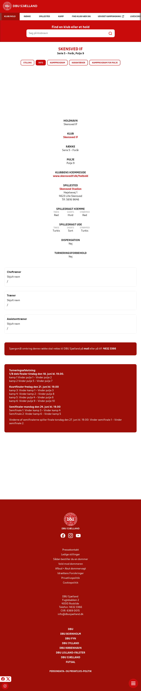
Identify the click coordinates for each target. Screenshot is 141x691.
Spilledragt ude (70, 224)
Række (70, 147)
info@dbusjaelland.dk (70, 614)
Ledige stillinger (70, 554)
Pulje (70, 159)
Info (40, 63)
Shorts (70, 212)
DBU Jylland (70, 643)
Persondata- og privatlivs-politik (70, 671)
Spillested (70, 185)
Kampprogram (57, 63)
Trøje (56, 212)
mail (86, 349)
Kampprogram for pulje (105, 63)
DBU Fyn (70, 638)
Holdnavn (70, 121)
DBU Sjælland (70, 657)
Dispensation (70, 240)
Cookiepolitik (70, 583)
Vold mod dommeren (70, 564)
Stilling (27, 63)
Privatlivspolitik (70, 578)
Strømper (85, 212)
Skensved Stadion (70, 189)
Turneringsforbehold (70, 253)
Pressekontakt (70, 550)
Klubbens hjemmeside (70, 172)
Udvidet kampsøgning (111, 16)
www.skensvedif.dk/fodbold (70, 176)
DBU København (71, 648)
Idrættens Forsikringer (70, 573)
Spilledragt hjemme (70, 209)
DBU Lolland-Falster (70, 653)
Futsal (70, 662)
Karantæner (78, 63)
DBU (70, 629)
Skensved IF (70, 137)
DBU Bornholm (70, 634)
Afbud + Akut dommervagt (70, 569)
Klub (70, 134)
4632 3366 (109, 349)
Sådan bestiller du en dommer (70, 559)
